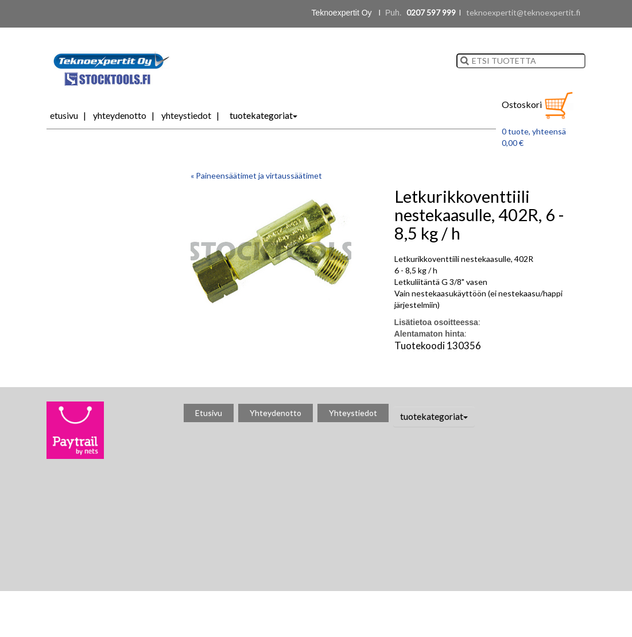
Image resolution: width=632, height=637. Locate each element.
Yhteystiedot (186, 115)
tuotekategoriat (263, 115)
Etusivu (64, 115)
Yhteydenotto (119, 115)
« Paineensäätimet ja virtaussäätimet (256, 175)
